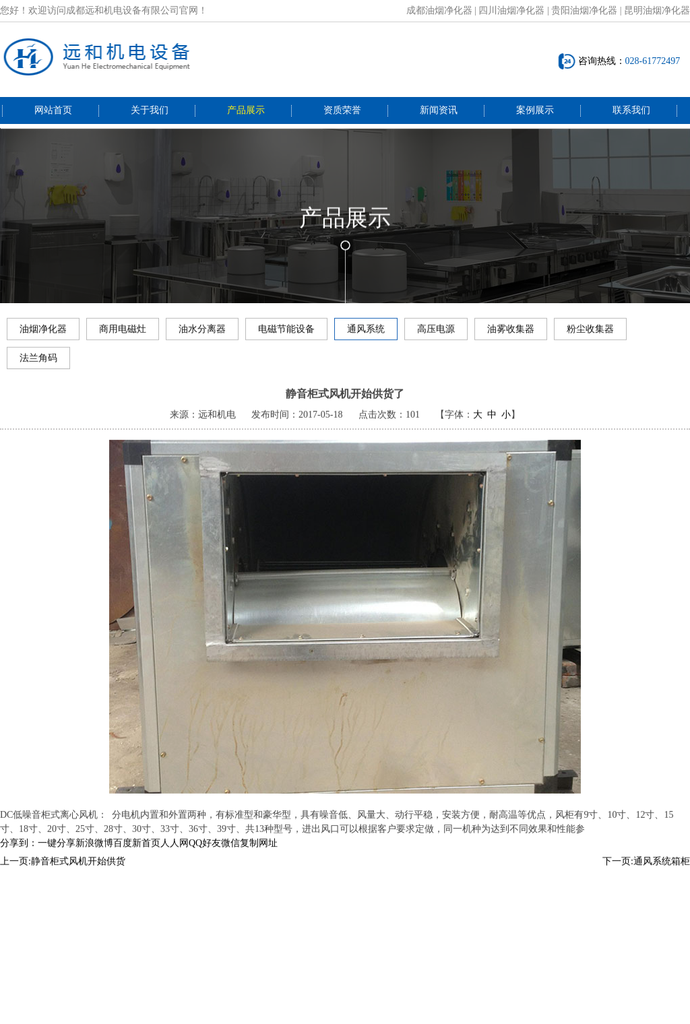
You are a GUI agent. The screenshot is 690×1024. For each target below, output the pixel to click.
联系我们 (631, 110)
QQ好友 (205, 855)
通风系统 (366, 333)
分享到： (19, 855)
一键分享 (56, 855)
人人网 (174, 855)
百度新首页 (136, 855)
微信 (230, 855)
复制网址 (259, 855)
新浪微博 (94, 855)
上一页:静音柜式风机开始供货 (62, 873)
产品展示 (246, 110)
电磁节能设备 (286, 333)
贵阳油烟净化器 (584, 10)
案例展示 (535, 110)
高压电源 (436, 333)
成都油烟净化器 (439, 10)
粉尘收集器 (590, 333)
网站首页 (53, 110)
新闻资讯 (439, 110)
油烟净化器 (43, 333)
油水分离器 (202, 333)
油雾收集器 (510, 333)
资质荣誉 (342, 110)
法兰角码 (38, 362)
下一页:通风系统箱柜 (646, 873)
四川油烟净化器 (511, 10)
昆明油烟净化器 (657, 10)
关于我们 (149, 110)
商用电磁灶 (122, 333)
